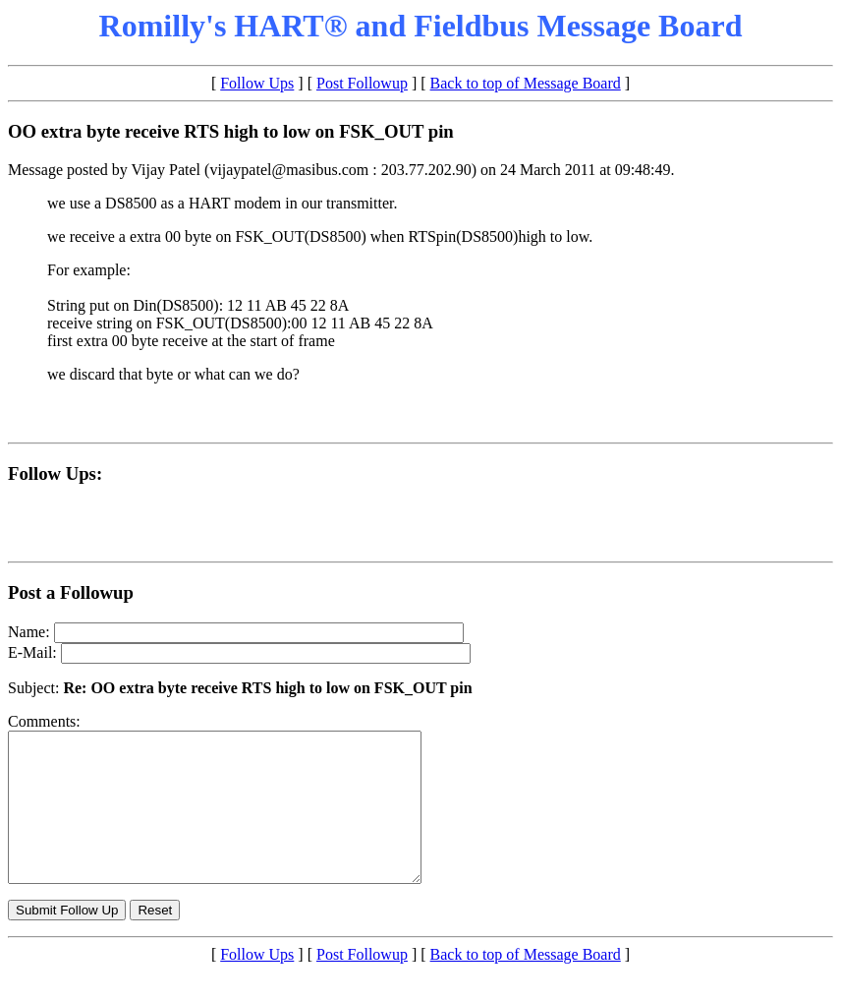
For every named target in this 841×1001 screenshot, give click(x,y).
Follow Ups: (55, 473)
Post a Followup (71, 592)
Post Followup (362, 83)
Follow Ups (257, 83)
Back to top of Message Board (525, 83)
